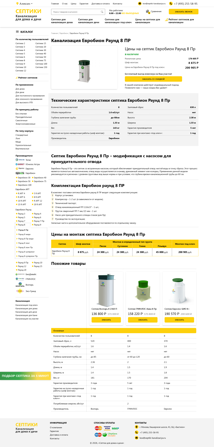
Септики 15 (40, 43)
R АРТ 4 (21, 193)
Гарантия (84, 3)
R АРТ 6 (21, 197)
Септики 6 (20, 57)
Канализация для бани (26, 315)
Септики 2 (20, 43)
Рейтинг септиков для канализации (181, 21)
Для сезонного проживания (29, 99)
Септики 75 (40, 60)
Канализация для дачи (26, 311)
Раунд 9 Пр (23, 262)
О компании (56, 427)
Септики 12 (21, 70)
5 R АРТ (37, 193)
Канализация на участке (27, 318)
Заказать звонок (183, 11)
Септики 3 (20, 46)
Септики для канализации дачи (88, 21)
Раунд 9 (37, 224)
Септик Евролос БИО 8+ (177, 308)
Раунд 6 (37, 217)
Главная (55, 3)
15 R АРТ (22, 204)
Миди (18, 141)
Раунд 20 (22, 269)
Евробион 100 (24, 185)
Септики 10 (21, 67)
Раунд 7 (21, 221)
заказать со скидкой (153, 79)
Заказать (106, 319)
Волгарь (24, 284)
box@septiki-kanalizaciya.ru (153, 437)
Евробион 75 (40, 181)
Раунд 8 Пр (23, 230)
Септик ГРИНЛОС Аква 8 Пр (142, 308)
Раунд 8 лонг (24, 243)
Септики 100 (41, 63)
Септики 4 (20, 50)
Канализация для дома (26, 308)
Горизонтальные (23, 145)
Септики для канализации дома (62, 21)
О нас (65, 3)
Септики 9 (20, 63)
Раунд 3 (21, 213)
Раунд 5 (21, 217)
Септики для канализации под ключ (118, 21)
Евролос (25, 168)
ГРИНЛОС (26, 279)
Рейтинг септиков (27, 77)
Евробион (25, 173)
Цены (73, 3)
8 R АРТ (37, 197)
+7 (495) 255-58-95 (149, 432)
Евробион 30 (24, 177)
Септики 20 (40, 46)
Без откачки (21, 113)
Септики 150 (41, 67)
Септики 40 (40, 53)
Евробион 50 (24, 181)
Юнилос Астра (28, 164)
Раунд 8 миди (24, 234)
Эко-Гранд (26, 291)
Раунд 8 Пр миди (25, 238)
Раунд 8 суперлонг (26, 251)
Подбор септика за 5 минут (25, 376)
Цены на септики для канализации (147, 21)
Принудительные (24, 117)
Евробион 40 (40, 177)
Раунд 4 (37, 213)
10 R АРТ (22, 200)
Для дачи (20, 92)
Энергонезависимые (25, 123)
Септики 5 (20, 53)
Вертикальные (22, 148)
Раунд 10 (38, 262)
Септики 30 (40, 50)
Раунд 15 (38, 266)
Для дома (20, 88)
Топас (23, 159)
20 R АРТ (38, 204)
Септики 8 (20, 60)
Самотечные (21, 120)
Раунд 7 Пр (39, 221)
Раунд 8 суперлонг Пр (28, 256)
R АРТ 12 (38, 200)
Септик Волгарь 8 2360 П (104, 308)
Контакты (117, 3)
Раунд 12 (22, 266)
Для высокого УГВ (24, 102)
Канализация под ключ (27, 305)
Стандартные (22, 135)
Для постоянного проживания (30, 95)
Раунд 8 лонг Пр (25, 247)
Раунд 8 (21, 224)
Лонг (18, 138)
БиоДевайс (26, 274)
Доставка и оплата (101, 3)
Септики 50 (40, 57)
